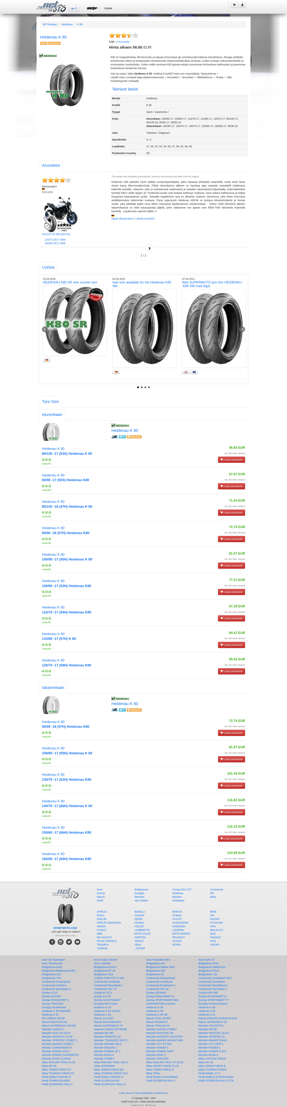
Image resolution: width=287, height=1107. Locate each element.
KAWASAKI (179, 926)
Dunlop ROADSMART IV (212, 996)
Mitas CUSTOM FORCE (212, 1058)
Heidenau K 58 (154, 1007)
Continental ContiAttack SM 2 (215, 978)
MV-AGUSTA (104, 937)
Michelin (177, 896)
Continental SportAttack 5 (56, 989)
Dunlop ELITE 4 (103, 992)
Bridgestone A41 (155, 963)
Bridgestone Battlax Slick (160, 967)
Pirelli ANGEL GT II (209, 1073)
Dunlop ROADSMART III (160, 996)
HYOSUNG (216, 922)
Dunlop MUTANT (51, 996)
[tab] (51, 165)
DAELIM (101, 919)
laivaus (129, 1093)
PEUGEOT (178, 937)
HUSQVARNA (180, 922)
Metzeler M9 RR (207, 1029)
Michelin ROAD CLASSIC (56, 1058)
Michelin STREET (104, 1058)
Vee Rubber (141, 900)
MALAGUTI (216, 930)
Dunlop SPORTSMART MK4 (162, 1000)
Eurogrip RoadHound (54, 1007)
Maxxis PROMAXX (157, 1022)
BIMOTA (177, 911)
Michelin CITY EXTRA (158, 1044)
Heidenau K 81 (206, 1014)
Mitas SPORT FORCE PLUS (162, 1065)
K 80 (80, 24)
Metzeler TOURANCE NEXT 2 (111, 1040)
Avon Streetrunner (52, 963)
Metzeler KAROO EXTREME (110, 1029)
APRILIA (102, 911)
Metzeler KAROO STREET (161, 1029)
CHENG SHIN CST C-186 (109, 978)
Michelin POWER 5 (157, 1047)
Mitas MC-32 (205, 1062)
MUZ (213, 933)
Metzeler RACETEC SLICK (213, 1033)
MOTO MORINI (181, 933)
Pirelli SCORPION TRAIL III (109, 1084)
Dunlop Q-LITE (102, 996)
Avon (100, 889)
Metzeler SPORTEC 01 (211, 1036)
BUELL (101, 915)
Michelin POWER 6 (209, 1047)
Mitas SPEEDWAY (104, 1065)
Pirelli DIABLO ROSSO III (56, 1076)
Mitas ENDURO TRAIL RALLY (111, 1062)
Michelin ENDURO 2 (106, 1047)
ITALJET (139, 926)
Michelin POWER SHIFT (160, 1051)
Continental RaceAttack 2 (108, 985)
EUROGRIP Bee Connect (160, 1003)
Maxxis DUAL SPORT (158, 1018)
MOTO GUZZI (143, 933)
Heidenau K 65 (154, 1011)
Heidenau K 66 (206, 1011)
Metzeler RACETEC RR (160, 1033)
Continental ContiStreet (211, 981)
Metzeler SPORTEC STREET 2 (60, 1040)
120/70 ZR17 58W (55, 239)
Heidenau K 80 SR (156, 1014)
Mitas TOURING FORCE (212, 1069)
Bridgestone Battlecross (211, 967)
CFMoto (177, 915)
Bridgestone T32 (207, 974)
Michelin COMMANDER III (57, 1047)
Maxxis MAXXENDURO (107, 1022)
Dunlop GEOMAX (156, 992)
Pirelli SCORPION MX (106, 1080)
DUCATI (177, 919)
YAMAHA (102, 948)
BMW (213, 911)
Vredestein (178, 900)
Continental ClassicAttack (160, 978)
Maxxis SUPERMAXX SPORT (59, 1025)
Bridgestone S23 (103, 974)
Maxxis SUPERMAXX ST (108, 1025)
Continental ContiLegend (56, 981)
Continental (216, 889)
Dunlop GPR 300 (208, 992)
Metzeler (139, 896)
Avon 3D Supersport (53, 959)
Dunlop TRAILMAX (53, 1003)
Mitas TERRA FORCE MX (109, 1069)
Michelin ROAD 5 (156, 1055)
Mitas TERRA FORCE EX (56, 1069)
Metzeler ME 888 (103, 1033)
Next (149, 248)
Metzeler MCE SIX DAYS (56, 1033)
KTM (213, 926)
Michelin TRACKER (157, 1058)
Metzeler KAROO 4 (53, 1029)
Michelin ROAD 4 (104, 1055)
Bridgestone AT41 (208, 963)
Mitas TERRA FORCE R (160, 1069)
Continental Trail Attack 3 (212, 989)
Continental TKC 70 (105, 989)
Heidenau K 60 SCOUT (107, 1011)
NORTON (140, 937)
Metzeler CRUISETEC (211, 1025)
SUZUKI (177, 941)
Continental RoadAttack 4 (160, 985)
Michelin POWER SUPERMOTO (60, 1055)
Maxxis (101, 896)
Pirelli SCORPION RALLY (161, 1080)
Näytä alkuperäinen (122, 218)
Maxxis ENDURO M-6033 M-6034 (217, 1018)
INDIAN (101, 926)
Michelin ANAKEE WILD (108, 1044)
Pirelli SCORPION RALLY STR (216, 1080)
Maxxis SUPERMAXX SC (213, 1022)
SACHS (139, 941)
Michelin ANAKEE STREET (57, 1044)
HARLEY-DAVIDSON (109, 922)
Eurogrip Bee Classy (106, 1003)
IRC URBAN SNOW (53, 1018)
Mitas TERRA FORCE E (212, 1065)
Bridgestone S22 (51, 974)
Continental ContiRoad (107, 981)
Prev (45, 329)
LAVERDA (178, 930)
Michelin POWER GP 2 (107, 1051)
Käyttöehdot (161, 1093)
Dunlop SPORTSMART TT (213, 1000)
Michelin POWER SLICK (212, 1051)
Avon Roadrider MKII (158, 959)
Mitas (213, 896)
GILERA (214, 919)
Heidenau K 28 (102, 1007)
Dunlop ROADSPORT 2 (55, 1000)
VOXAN (214, 944)
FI (74, 8)
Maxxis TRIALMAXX (157, 1025)
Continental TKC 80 (157, 989)
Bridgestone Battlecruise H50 (58, 970)
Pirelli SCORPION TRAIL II (57, 1084)
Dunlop (101, 893)
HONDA (139, 922)
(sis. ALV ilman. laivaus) (235, 453)
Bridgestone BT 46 (104, 970)
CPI (212, 915)
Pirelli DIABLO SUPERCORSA (215, 1076)
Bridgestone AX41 (52, 967)
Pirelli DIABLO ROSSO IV (109, 1076)
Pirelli (100, 900)
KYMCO (101, 930)
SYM (213, 941)
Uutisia (108, 8)
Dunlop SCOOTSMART (107, 1000)
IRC (212, 893)
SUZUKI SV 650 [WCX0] (56, 234)
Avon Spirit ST (206, 959)
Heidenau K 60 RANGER (56, 1011)
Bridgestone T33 (51, 978)
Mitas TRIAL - (154, 1073)
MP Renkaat (50, 24)
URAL (138, 944)
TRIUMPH (103, 944)
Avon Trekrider (102, 963)
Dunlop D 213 (50, 992)
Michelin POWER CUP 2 (56, 1051)
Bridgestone (141, 889)
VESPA (176, 944)
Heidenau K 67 (50, 1014)
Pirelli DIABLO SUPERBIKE (162, 1076)
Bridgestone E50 (155, 970)
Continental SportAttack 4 (213, 985)
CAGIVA (139, 915)
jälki (122, 1093)
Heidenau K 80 (102, 1014)
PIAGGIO (215, 937)
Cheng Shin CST (182, 889)
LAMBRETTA (142, 930)
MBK (99, 933)
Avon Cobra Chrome (105, 959)
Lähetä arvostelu (145, 218)
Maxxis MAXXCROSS (54, 1022)
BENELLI (140, 911)
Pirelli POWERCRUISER (56, 1080)
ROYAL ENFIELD (107, 941)
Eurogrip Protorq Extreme (213, 1003)
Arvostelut (123, 41)
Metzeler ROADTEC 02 (107, 1036)
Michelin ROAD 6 (208, 1055)
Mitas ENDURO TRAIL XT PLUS (164, 1062)
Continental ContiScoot (159, 981)
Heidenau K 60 (206, 1007)
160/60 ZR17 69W (55, 243)
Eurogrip (139, 893)
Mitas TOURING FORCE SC (58, 1073)
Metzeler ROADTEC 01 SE (57, 1036)
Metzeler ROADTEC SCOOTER (164, 1036)
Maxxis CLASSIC (104, 1018)
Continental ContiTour (54, 985)
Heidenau (66, 24)
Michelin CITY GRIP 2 (210, 1044)
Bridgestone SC (155, 974)
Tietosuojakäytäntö (144, 1093)
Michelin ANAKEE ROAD (212, 1040)
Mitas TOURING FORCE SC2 (111, 1073)
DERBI (138, 919)
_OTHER (140, 948)
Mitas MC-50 (49, 1065)
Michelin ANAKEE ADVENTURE (164, 1040)
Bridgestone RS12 (208, 970)
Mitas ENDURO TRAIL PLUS (58, 1062)
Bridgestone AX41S (105, 967)
